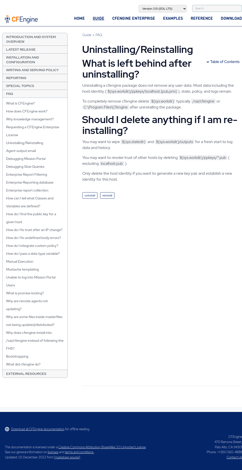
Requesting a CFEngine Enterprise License (32, 131)
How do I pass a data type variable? (33, 253)
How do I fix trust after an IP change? (34, 230)
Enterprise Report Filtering (26, 174)
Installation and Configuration (22, 59)
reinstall (107, 195)
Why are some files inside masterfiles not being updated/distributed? (34, 321)
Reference (202, 18)
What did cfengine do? (23, 364)
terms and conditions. (79, 452)
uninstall (90, 195)
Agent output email (21, 151)
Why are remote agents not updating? (27, 305)
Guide (98, 18)
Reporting (16, 78)
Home (79, 18)
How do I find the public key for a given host (31, 218)
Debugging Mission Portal (26, 158)
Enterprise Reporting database (30, 182)
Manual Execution (19, 261)
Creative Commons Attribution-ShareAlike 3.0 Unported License (102, 447)
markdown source (67, 457)
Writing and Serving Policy (32, 70)
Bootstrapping (17, 356)
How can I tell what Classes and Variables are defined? (30, 202)
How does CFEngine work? (27, 111)
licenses (53, 452)
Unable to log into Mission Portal (31, 277)
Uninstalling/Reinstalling (24, 143)
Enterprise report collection (27, 190)
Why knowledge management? (30, 119)
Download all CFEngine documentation (34, 429)
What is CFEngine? (20, 103)
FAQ (9, 93)
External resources (26, 373)
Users (10, 285)
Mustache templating (22, 269)
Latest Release (21, 49)
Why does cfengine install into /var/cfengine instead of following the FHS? (35, 340)
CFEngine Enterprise (133, 18)
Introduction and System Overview (31, 39)
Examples (173, 18)
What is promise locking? (25, 293)
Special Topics (20, 86)
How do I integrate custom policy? (32, 245)
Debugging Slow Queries (25, 166)
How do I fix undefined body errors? (33, 237)
